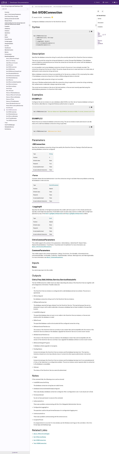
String (51, 154)
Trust (6, 122)
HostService (8, 47)
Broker (6, 37)
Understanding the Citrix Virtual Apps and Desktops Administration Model (15, 23)
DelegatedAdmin (9, 43)
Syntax (99, 19)
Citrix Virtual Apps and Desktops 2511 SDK (62, 6)
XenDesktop (8, 129)
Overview (7, 12)
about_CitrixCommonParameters (13, 14)
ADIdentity (7, 28)
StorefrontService (9, 56)
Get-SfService (9, 80)
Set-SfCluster (9, 107)
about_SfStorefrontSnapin (41, 434)
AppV (6, 35)
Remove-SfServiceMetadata (13, 97)
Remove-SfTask (10, 99)
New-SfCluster (10, 90)
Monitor (6, 52)
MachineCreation (9, 50)
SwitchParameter (53, 185)
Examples (7, 26)
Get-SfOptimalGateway (11, 77)
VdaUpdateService (9, 127)
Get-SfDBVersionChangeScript (13, 71)
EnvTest (7, 45)
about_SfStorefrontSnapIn (12, 58)
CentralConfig (8, 39)
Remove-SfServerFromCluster (13, 95)
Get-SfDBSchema (10, 69)
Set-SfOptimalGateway (11, 114)
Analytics (7, 30)
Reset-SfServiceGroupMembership (14, 105)
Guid (50, 218)
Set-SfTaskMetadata (11, 118)
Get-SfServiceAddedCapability (13, 82)
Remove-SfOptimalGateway (13, 92)
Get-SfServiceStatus (11, 86)
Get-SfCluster (9, 65)
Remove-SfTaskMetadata (12, 101)
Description (100, 23)
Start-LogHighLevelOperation (54, 213)
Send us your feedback (100, 42)
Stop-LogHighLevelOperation (74, 213)
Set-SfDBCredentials (11, 112)
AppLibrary (7, 32)
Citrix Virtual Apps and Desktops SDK (43, 6)
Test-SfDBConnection (11, 120)
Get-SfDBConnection (11, 67)
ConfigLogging (8, 41)
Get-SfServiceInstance (11, 84)
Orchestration (8, 54)
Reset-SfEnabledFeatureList (13, 103)
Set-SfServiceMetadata (12, 116)
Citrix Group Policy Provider (11, 16)
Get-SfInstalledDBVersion (12, 73)
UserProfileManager (10, 124)
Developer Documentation (19, 2)
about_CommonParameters (55, 257)
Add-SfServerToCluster (12, 62)
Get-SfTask (9, 88)
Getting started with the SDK (12, 18)
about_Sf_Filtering (10, 60)
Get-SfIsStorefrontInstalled (13, 75)
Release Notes (8, 20)
